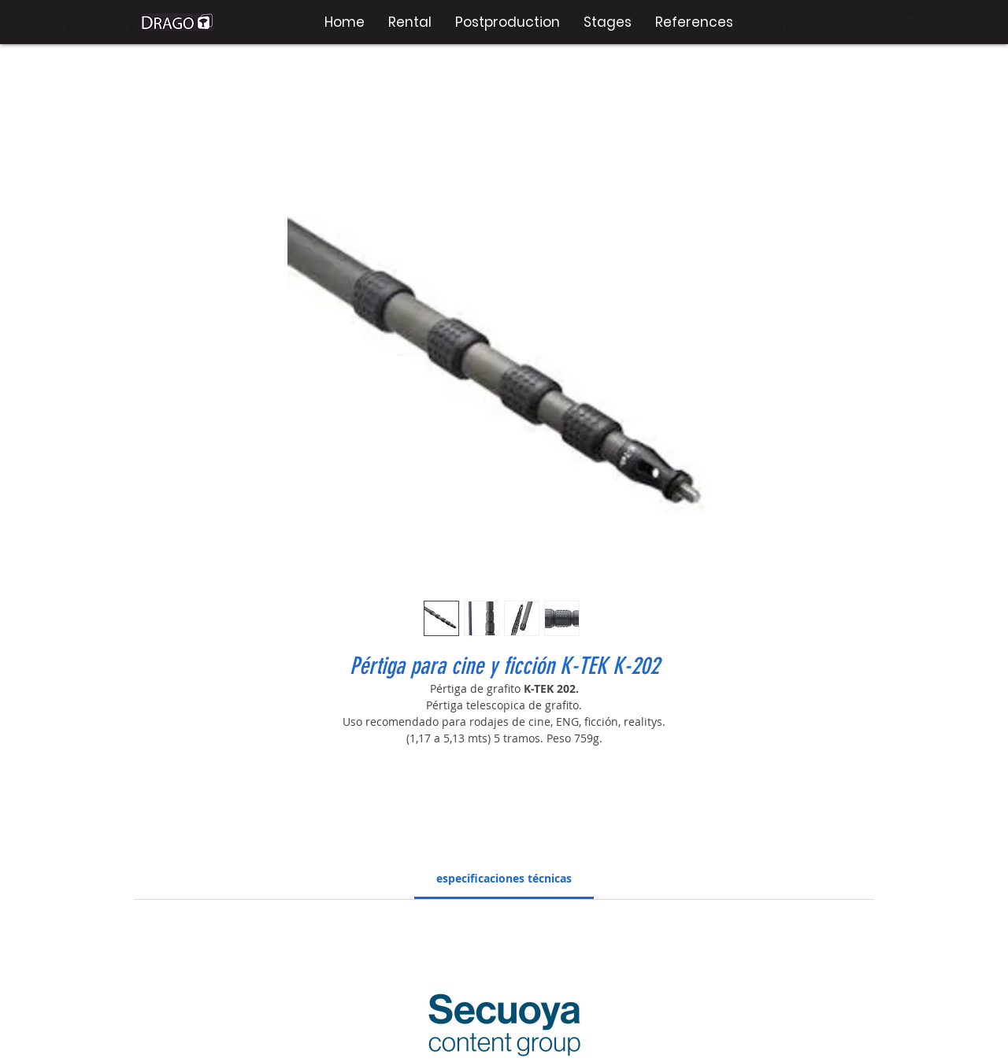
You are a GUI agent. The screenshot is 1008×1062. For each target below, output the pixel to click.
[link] (504, 878)
